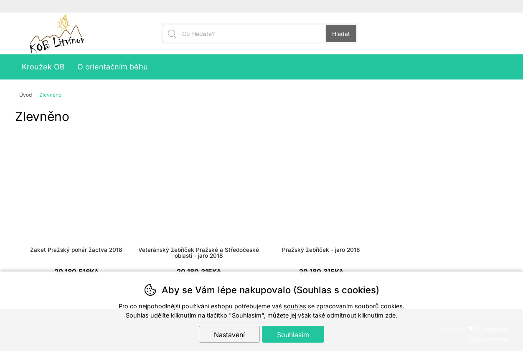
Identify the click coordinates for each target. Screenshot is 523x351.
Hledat (341, 33)
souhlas (295, 306)
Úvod (25, 95)
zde (390, 315)
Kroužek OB (43, 66)
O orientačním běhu (112, 66)
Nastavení (229, 335)
